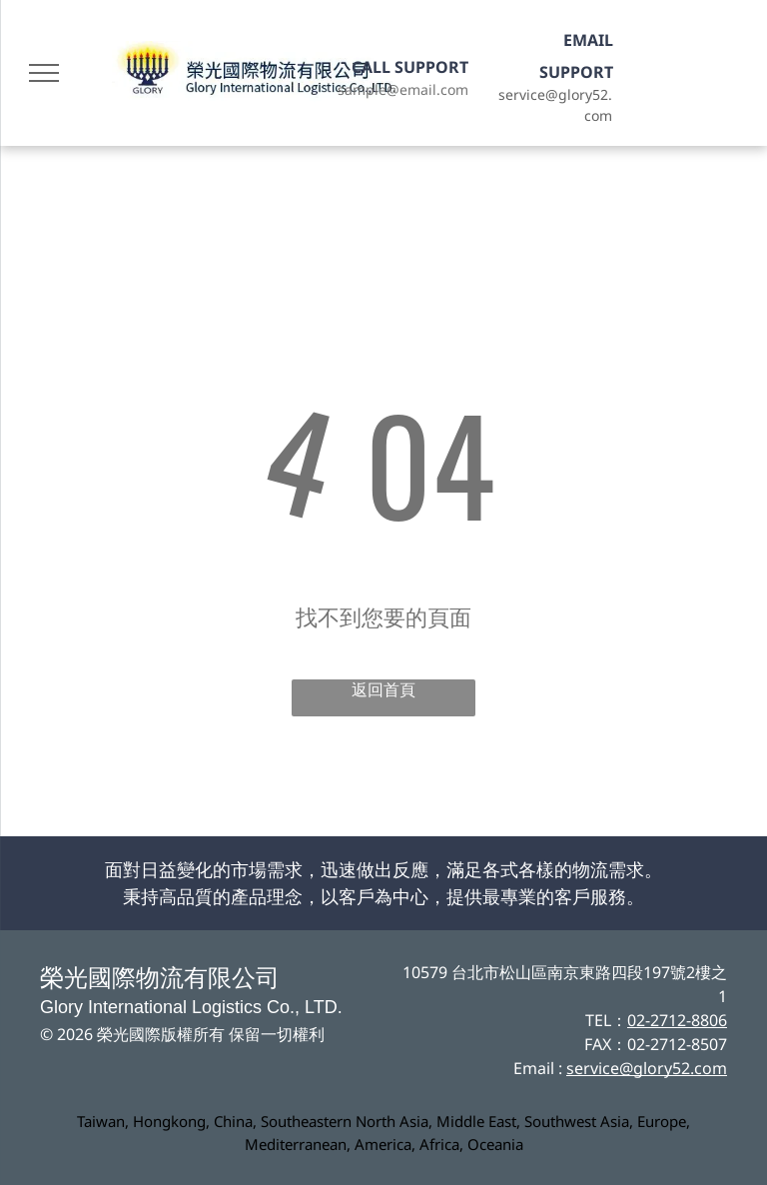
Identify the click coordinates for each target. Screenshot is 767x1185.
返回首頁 (383, 690)
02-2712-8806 (677, 1020)
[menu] (44, 73)
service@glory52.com (646, 1068)
